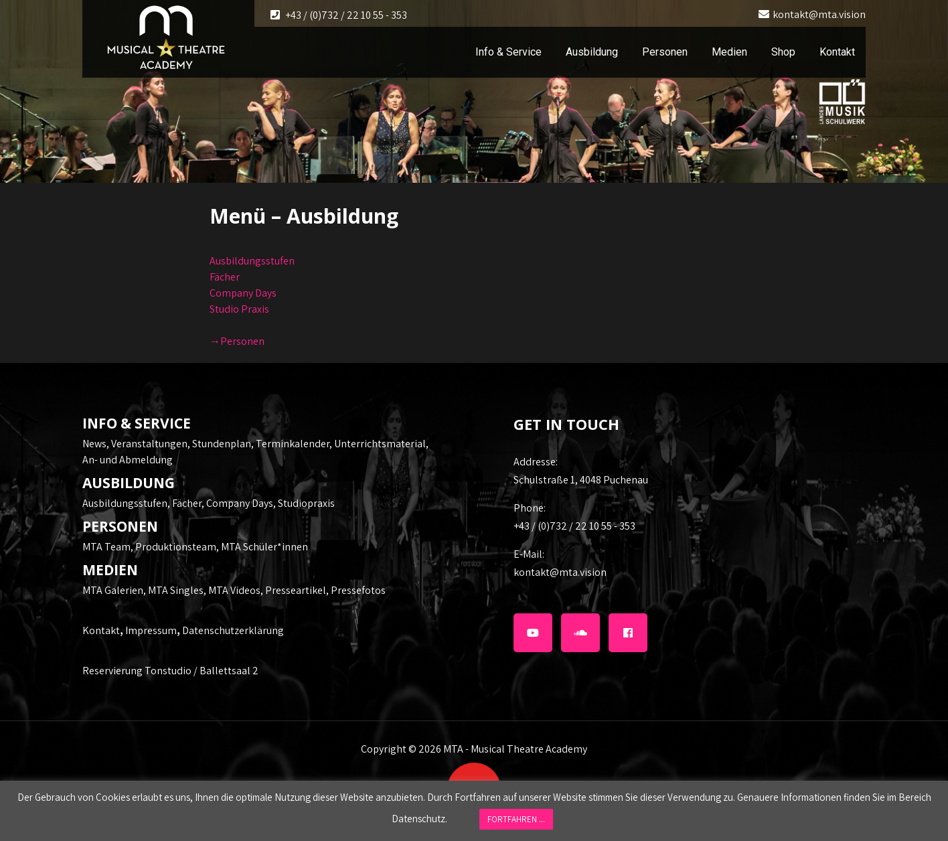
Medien (729, 52)
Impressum (151, 630)
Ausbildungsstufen (252, 261)
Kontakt (837, 52)
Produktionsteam (175, 547)
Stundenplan (221, 444)
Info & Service (508, 52)
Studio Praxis (239, 309)
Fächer (225, 277)
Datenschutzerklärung (233, 630)
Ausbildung (592, 52)
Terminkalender (292, 444)
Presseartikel (295, 590)
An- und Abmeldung (127, 460)
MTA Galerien (112, 590)
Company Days (243, 293)
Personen (665, 52)
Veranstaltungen (149, 444)
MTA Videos (234, 590)
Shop (783, 52)
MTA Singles (176, 590)
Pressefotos (358, 590)
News (94, 444)
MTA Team (106, 547)
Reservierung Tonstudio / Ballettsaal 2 (170, 671)
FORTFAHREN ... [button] (516, 819)
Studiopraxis (306, 503)
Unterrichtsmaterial (380, 444)
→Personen (237, 341)
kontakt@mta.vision (819, 14)
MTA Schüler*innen (264, 547)
